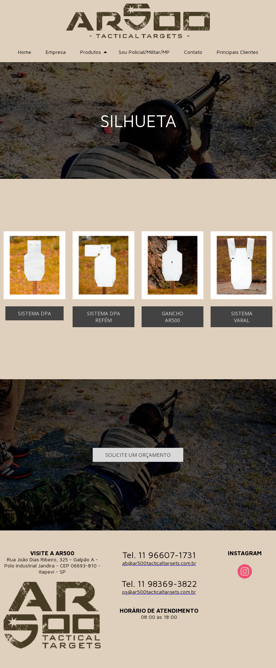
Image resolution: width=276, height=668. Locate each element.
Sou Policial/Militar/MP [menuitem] (144, 52)
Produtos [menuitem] (90, 52)
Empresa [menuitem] (56, 52)
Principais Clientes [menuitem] (237, 52)
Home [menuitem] (24, 52)
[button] (34, 313)
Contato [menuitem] (193, 52)
